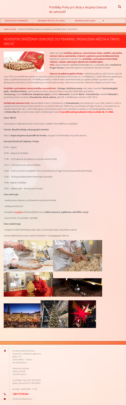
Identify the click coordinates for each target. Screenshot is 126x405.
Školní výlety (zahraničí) (16, 21)
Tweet (25, 332)
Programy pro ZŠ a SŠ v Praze (51, 21)
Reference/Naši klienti (85, 21)
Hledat (119, 7)
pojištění (19, 212)
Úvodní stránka (10, 29)
